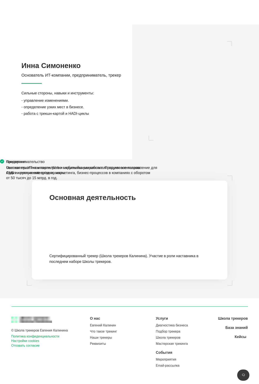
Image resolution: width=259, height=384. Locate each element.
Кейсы (240, 337)
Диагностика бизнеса (172, 325)
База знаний (236, 328)
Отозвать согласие (25, 345)
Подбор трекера (168, 331)
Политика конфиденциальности (35, 336)
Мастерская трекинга (172, 343)
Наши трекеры (101, 337)
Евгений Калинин (103, 325)
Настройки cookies (25, 341)
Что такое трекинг (103, 331)
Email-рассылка (167, 365)
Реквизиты (98, 343)
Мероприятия (166, 359)
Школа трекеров (168, 337)
